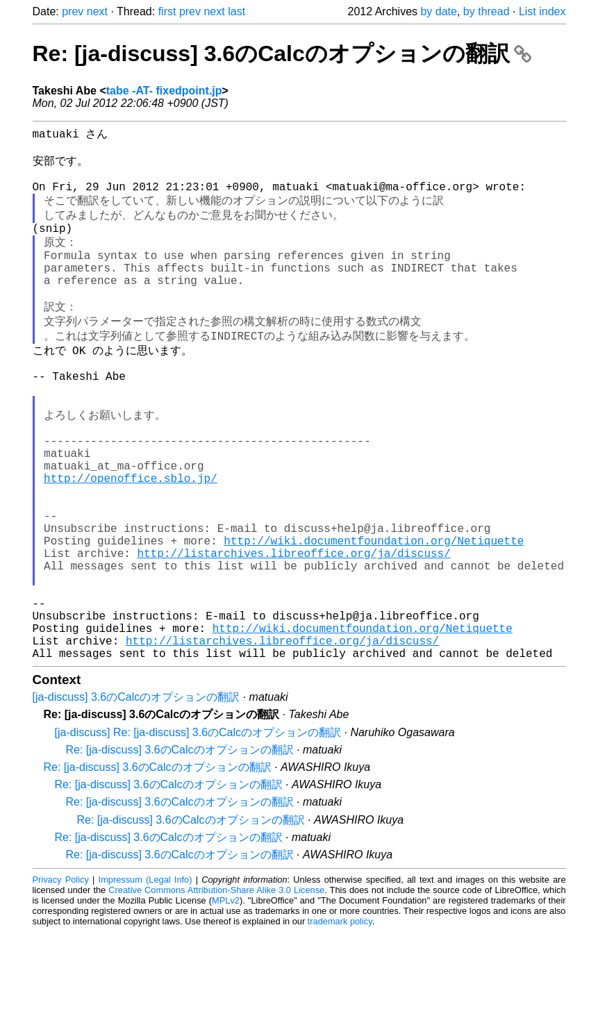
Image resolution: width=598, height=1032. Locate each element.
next (97, 11)
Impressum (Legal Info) (145, 979)
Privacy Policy (61, 979)
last (236, 11)
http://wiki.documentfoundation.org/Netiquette (374, 615)
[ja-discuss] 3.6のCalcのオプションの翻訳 (136, 797)
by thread (486, 11)
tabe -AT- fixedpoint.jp (164, 91)
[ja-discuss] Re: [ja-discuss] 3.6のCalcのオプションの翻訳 (198, 832)
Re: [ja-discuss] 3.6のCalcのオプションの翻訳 (282, 53)
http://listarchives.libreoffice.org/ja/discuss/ (294, 630)
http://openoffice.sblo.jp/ (130, 539)
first (167, 11)
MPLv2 (226, 1000)
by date (438, 11)
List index (542, 11)
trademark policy (340, 1021)
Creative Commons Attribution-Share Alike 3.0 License (216, 990)
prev (72, 11)
